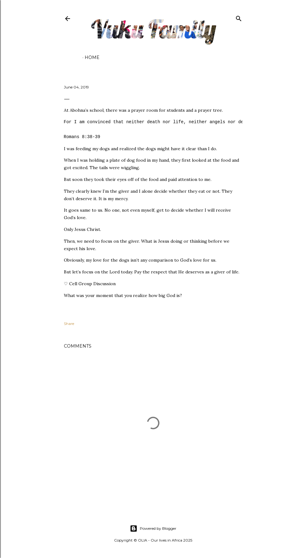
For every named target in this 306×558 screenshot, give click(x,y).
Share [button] (69, 323)
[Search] (238, 17)
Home (92, 57)
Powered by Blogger (153, 528)
